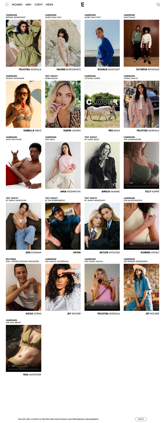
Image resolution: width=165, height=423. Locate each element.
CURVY (39, 4)
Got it (141, 419)
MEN (29, 4)
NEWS (50, 4)
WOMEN (18, 4)
